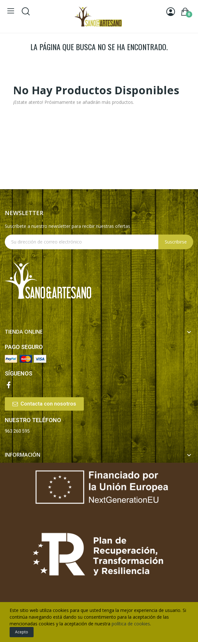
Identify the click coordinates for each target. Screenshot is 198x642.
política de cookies (131, 624)
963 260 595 (17, 431)
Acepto (21, 632)
